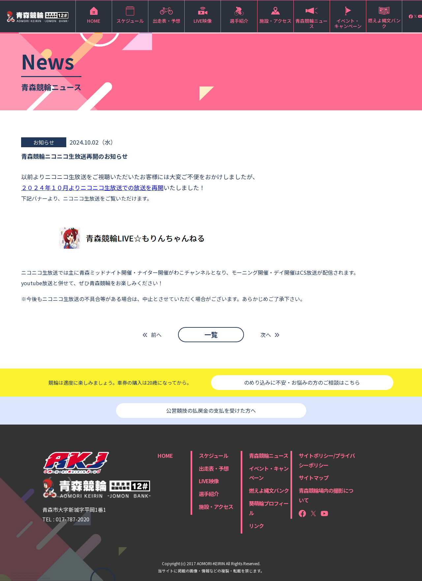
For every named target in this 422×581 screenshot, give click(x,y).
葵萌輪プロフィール (268, 508)
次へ (265, 334)
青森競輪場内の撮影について (326, 495)
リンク (256, 526)
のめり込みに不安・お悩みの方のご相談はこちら (302, 382)
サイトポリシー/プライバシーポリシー (327, 460)
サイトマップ (313, 478)
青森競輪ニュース (268, 455)
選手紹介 (209, 494)
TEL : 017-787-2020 (65, 519)
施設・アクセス (216, 507)
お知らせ (43, 142)
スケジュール (213, 455)
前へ (156, 334)
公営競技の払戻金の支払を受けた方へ (211, 410)
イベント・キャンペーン (268, 473)
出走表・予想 (213, 468)
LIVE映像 (209, 481)
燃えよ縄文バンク (269, 490)
